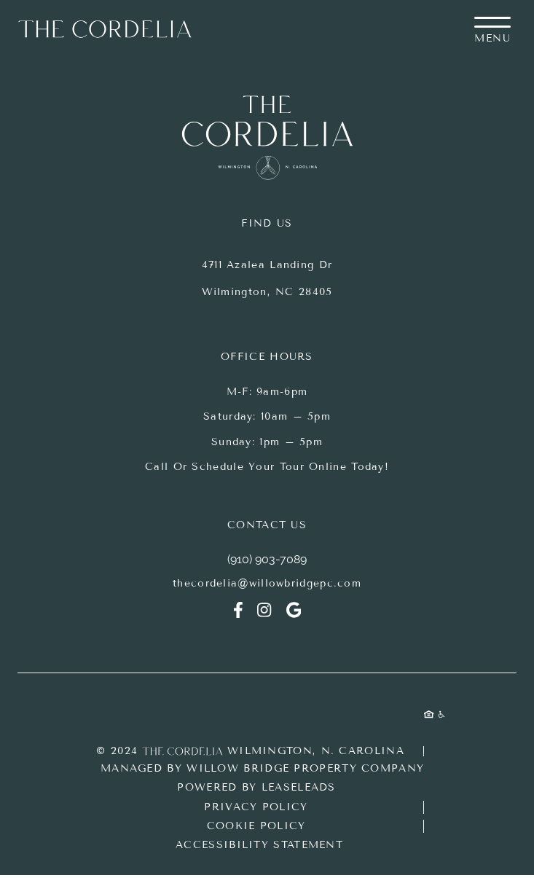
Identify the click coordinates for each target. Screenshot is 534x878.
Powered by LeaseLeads (256, 787)
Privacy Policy (255, 807)
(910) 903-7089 (267, 559)
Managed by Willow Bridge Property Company (262, 768)
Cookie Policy (256, 826)
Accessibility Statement (259, 845)
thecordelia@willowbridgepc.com (267, 583)
